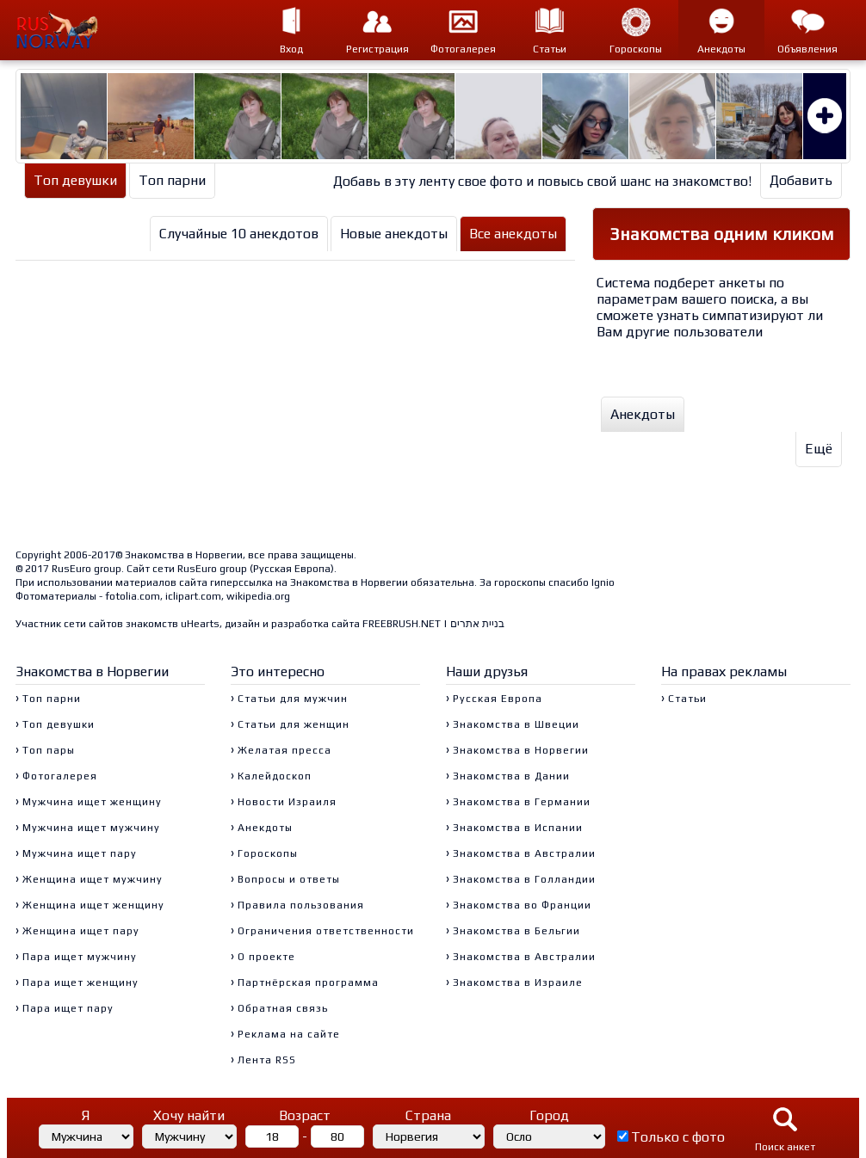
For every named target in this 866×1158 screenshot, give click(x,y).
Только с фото (678, 1137)
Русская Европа (292, 569)
